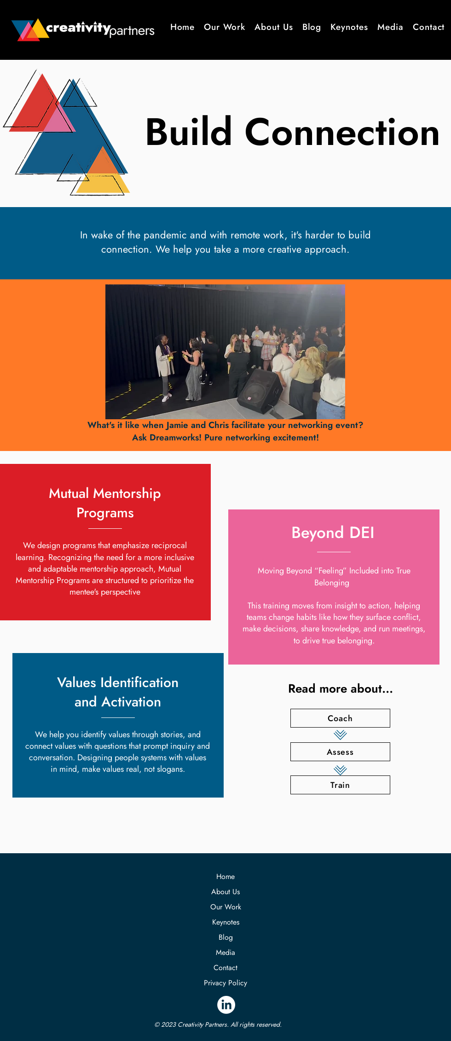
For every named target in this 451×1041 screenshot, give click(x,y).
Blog (226, 937)
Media (225, 952)
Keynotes (225, 922)
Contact (225, 967)
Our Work (225, 907)
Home (225, 876)
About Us (225, 891)
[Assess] (340, 751)
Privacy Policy (225, 982)
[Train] (340, 784)
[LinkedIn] (226, 1005)
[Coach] (340, 718)
